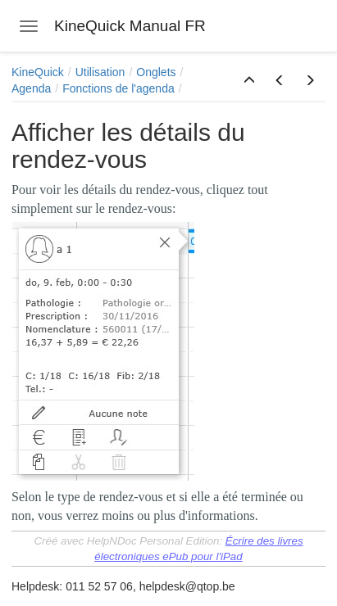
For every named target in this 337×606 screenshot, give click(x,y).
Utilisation (100, 72)
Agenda (31, 88)
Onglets (155, 72)
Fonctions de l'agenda (118, 88)
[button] (249, 81)
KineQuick (37, 72)
